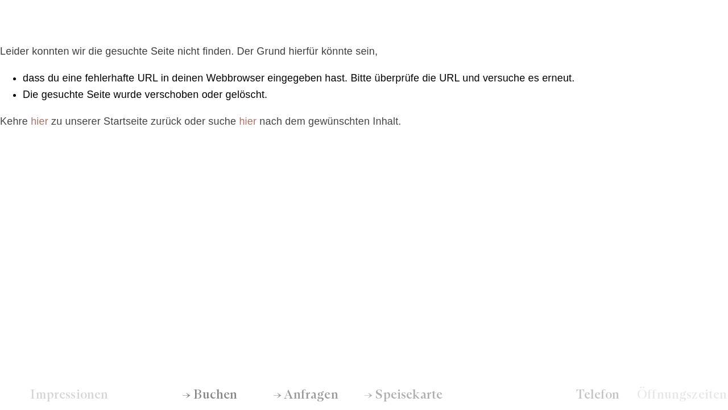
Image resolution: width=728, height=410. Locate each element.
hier (39, 121)
